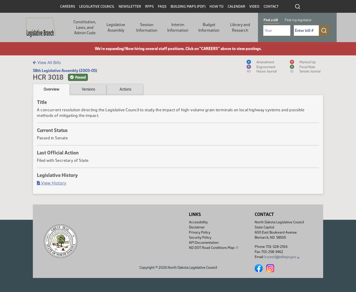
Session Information (146, 27)
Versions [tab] (88, 89)
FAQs (162, 6)
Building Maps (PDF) (188, 6)
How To (217, 6)
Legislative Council (97, 6)
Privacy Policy (199, 232)
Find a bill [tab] (271, 20)
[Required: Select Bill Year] (277, 30)
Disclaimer (197, 227)
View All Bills (47, 62)
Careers (67, 6)
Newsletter (130, 6)
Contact (271, 6)
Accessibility (198, 222)
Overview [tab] (51, 89)
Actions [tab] (125, 89)
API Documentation (203, 242)
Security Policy (200, 237)
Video (254, 6)
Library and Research (240, 27)
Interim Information (177, 27)
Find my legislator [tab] (298, 20)
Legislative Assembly (115, 27)
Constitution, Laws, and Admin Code (84, 27)
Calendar (236, 6)
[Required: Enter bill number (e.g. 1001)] (306, 30)
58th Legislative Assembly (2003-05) (65, 70)
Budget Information (209, 27)
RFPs (149, 6)
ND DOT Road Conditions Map (214, 247)
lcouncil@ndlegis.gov (282, 257)
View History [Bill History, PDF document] (51, 183)
